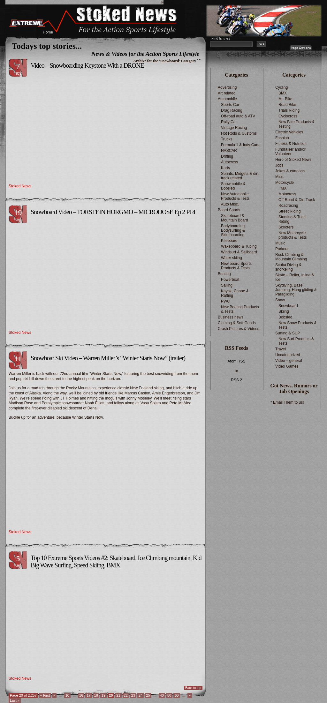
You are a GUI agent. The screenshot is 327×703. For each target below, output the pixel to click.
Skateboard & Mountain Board (234, 217)
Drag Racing (231, 110)
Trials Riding (289, 110)
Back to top (193, 688)
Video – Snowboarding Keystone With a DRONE (87, 65)
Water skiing (231, 258)
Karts (225, 168)
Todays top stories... (47, 46)
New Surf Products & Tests (296, 341)
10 (67, 695)
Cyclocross (287, 116)
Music (280, 243)
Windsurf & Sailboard (239, 252)
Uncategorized (287, 355)
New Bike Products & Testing (296, 124)
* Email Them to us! (287, 402)
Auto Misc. (230, 204)
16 (81, 695)
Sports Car (230, 104)
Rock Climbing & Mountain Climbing (291, 256)
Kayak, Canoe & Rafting (235, 293)
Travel (280, 349)
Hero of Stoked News (293, 159)
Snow (280, 300)
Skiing (283, 311)
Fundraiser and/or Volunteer (290, 151)
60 (177, 695)
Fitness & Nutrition (291, 143)
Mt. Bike (285, 99)
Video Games (287, 366)
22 (126, 695)
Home (48, 32)
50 (169, 695)
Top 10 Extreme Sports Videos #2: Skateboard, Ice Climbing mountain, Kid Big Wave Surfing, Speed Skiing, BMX (116, 561)
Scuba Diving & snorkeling (288, 267)
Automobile (227, 99)
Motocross (287, 194)
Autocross (229, 162)
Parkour (282, 249)
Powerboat (230, 279)
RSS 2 (236, 380)
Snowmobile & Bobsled (233, 186)
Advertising (227, 87)
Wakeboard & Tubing (239, 246)
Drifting (227, 156)
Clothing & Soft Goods (237, 323)
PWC (225, 301)
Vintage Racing (234, 127)
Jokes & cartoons (290, 171)
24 (140, 695)
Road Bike (287, 104)
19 (103, 695)
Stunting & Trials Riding (292, 219)
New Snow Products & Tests (297, 325)
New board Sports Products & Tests (236, 265)
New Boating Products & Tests (240, 309)
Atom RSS (236, 361)
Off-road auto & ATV (238, 116)
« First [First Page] (45, 695)
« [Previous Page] (54, 695)
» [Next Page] (190, 695)
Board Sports (229, 210)
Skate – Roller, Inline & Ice (294, 277)
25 (148, 695)
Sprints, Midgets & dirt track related (239, 175)
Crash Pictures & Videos (238, 328)
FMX (282, 188)
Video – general (288, 360)
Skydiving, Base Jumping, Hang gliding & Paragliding (296, 289)
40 (162, 695)
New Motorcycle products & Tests (292, 235)
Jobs (279, 165)
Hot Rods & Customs (239, 133)
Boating (224, 274)
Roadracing (288, 205)
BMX (282, 93)
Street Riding (289, 211)
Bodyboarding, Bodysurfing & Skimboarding (233, 230)
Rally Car (229, 122)
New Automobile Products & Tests (235, 196)
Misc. (279, 177)
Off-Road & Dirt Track (296, 200)
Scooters (285, 227)
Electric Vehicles (289, 132)
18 (96, 695)
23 (133, 695)
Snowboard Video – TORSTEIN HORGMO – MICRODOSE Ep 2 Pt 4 (113, 211)
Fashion (282, 138)
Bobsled (285, 317)
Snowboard (288, 305)
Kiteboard (229, 240)
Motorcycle (284, 182)
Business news (230, 317)
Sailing (226, 285)
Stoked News (20, 186)
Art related (226, 93)
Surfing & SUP (287, 333)
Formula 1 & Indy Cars (240, 145)
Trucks (226, 139)
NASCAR (229, 150)
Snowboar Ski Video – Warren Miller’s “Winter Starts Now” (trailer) (108, 358)
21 (118, 695)
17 (88, 695)
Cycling (281, 87)
